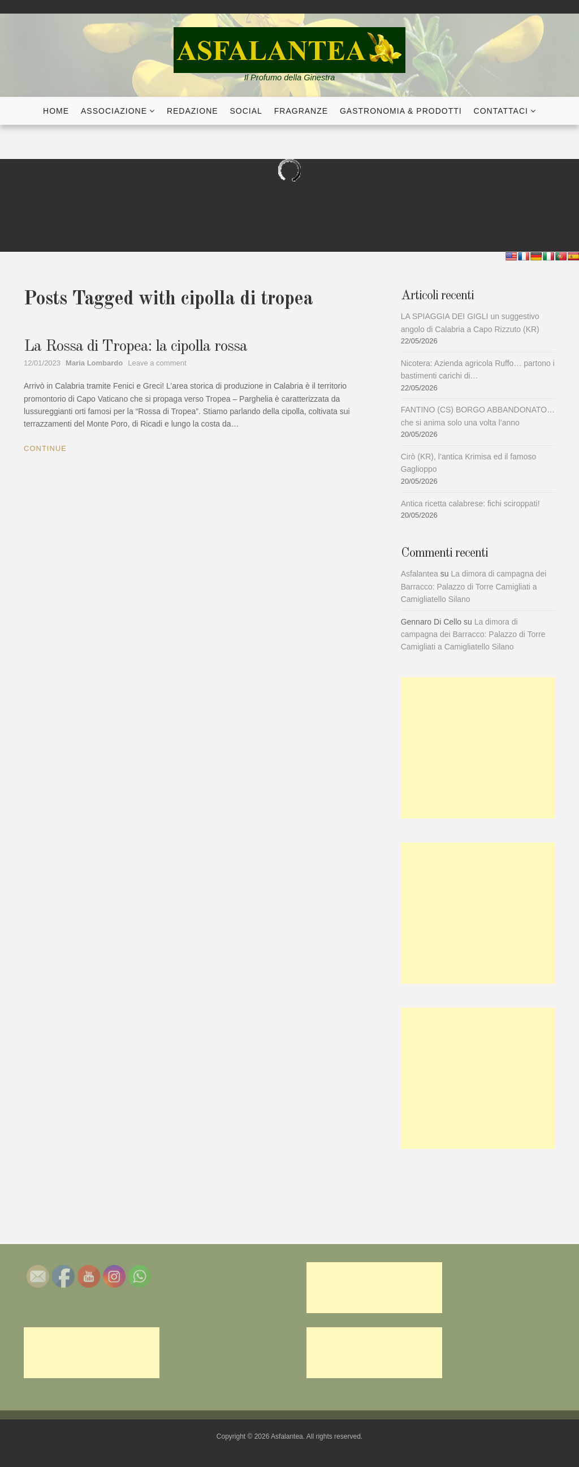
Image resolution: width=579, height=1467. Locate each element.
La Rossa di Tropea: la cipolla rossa (135, 347)
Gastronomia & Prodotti (401, 110)
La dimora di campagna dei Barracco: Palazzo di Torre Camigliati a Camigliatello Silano (474, 586)
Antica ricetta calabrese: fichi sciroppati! (470, 503)
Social (246, 110)
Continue (45, 448)
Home (56, 110)
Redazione (192, 110)
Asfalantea (419, 573)
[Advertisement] (478, 748)
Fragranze (301, 110)
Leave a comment (157, 363)
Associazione (114, 110)
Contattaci (501, 110)
